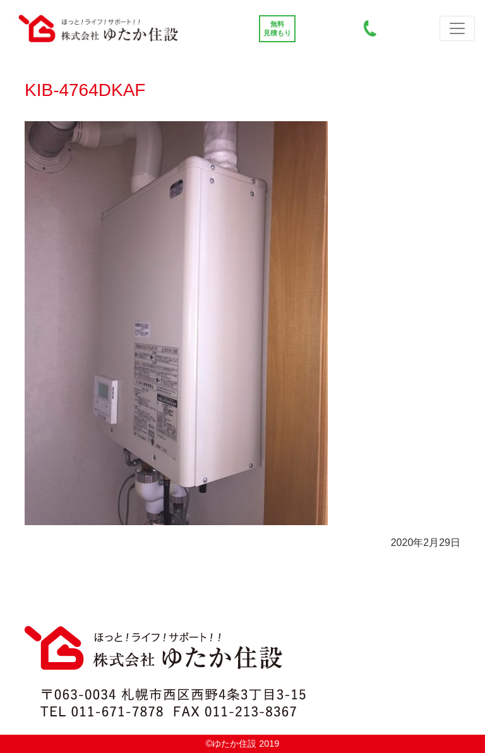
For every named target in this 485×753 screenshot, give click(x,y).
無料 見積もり (277, 28)
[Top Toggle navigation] (457, 28)
